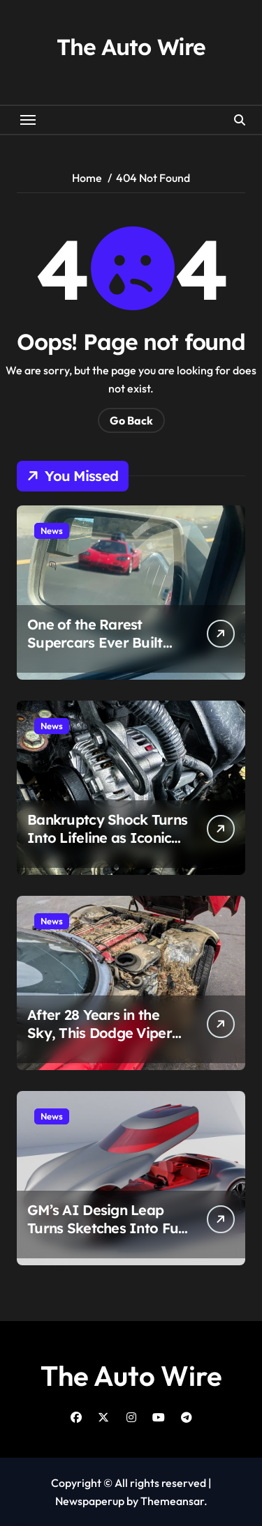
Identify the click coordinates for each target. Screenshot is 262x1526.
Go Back (131, 420)
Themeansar (172, 1501)
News (52, 530)
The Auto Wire (131, 47)
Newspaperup (89, 1501)
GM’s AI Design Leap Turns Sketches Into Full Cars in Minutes (106, 1228)
